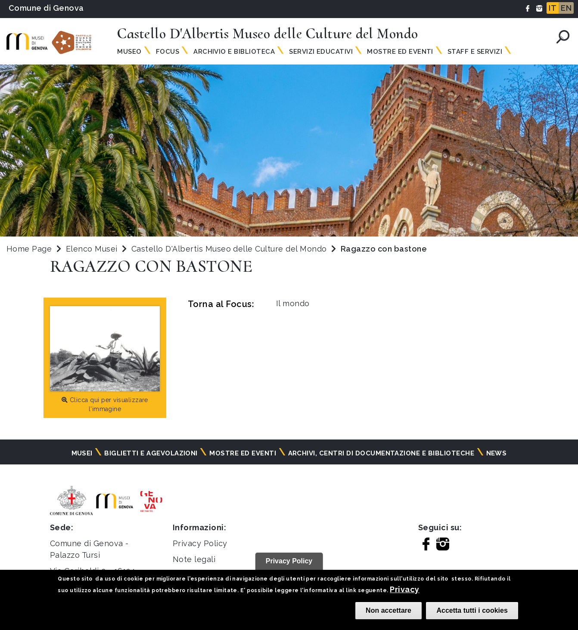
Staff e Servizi (474, 51)
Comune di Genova (46, 7)
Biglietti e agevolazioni (151, 453)
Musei (82, 453)
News (496, 453)
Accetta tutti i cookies (471, 610)
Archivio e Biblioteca (234, 51)
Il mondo (293, 303)
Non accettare (388, 610)
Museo (129, 51)
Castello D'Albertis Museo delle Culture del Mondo (230, 248)
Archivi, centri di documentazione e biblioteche (381, 453)
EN (566, 7)
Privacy (404, 589)
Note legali (194, 559)
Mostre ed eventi (242, 453)
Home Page (29, 248)
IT (552, 7)
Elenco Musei (92, 248)
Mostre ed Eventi (400, 51)
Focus (167, 51)
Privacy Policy (200, 543)
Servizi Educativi (321, 51)
